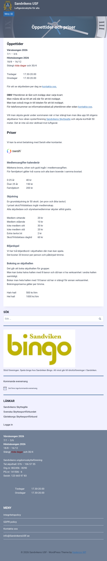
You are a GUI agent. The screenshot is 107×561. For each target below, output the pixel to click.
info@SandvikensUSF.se (16, 535)
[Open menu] (8, 13)
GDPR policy (10, 521)
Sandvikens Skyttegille (58, 119)
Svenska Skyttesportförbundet (19, 411)
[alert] (53, 388)
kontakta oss (85, 106)
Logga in (8, 424)
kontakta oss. (49, 86)
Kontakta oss (10, 528)
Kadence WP (79, 552)
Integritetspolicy (12, 514)
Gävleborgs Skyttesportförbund (20, 416)
